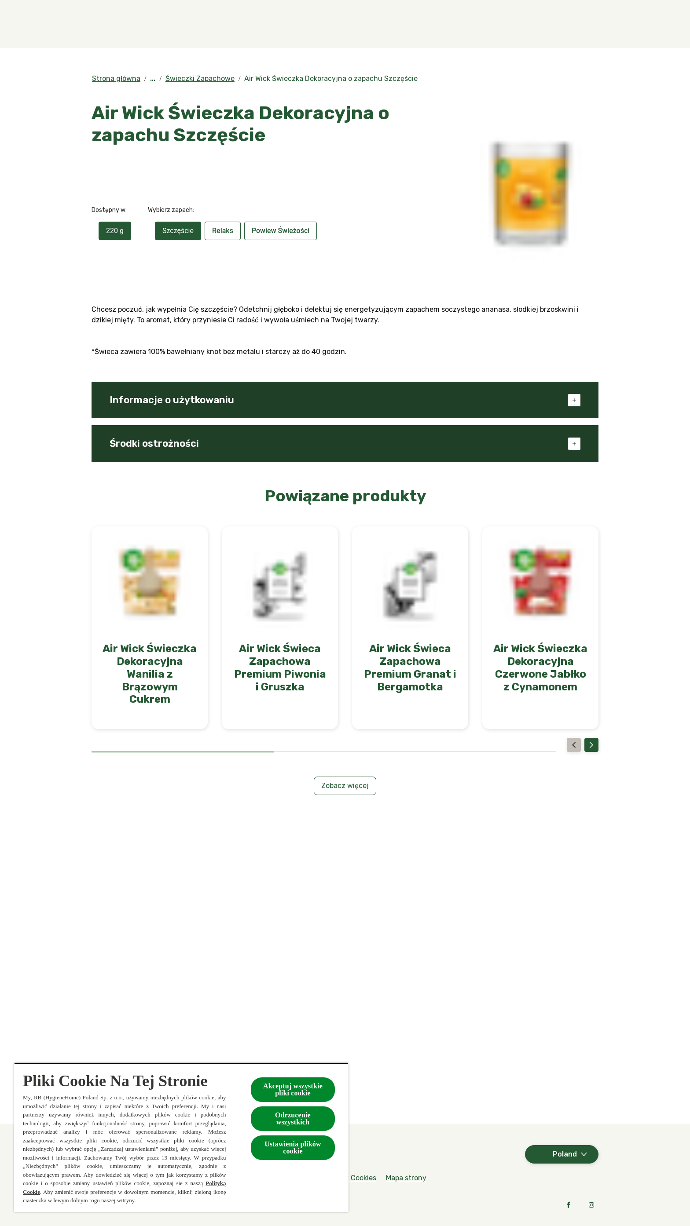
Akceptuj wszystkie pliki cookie (293, 1089)
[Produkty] (278, 24)
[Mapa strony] (406, 1178)
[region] (181, 1137)
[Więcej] (551, 24)
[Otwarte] (589, 24)
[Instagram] (591, 1205)
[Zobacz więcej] (345, 786)
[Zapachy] (206, 24)
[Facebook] (569, 1205)
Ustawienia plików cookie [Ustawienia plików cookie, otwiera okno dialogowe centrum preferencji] (292, 1147)
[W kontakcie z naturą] (472, 24)
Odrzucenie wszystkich (293, 1118)
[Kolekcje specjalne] (366, 24)
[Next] (591, 745)
